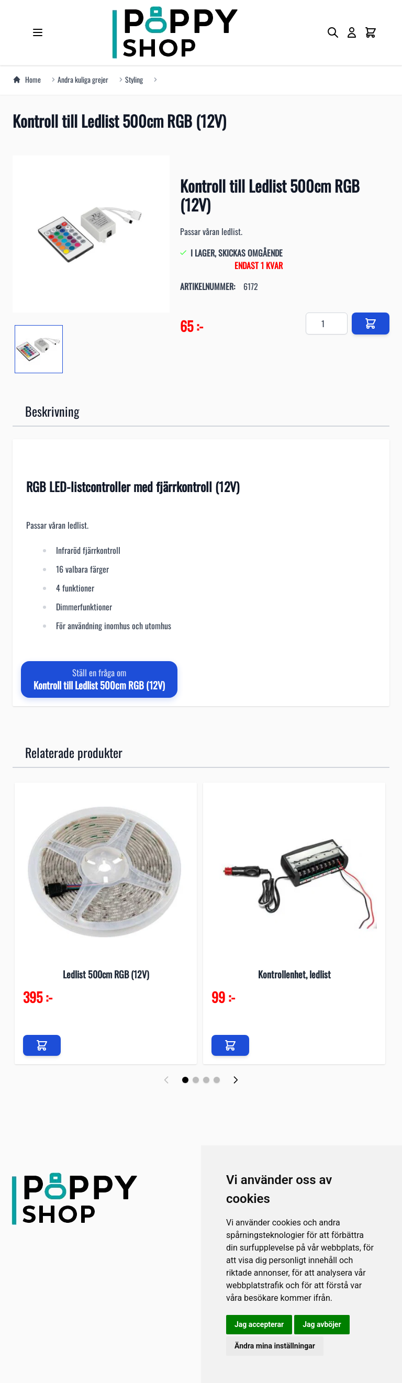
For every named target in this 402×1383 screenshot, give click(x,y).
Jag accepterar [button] (259, 1324)
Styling (134, 79)
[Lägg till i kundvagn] (42, 1045)
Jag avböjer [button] (322, 1324)
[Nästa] (235, 1080)
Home (27, 79)
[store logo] (175, 32)
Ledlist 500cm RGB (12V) (106, 974)
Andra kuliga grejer (83, 79)
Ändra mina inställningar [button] (274, 1346)
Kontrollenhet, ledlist (294, 974)
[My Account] (351, 32)
